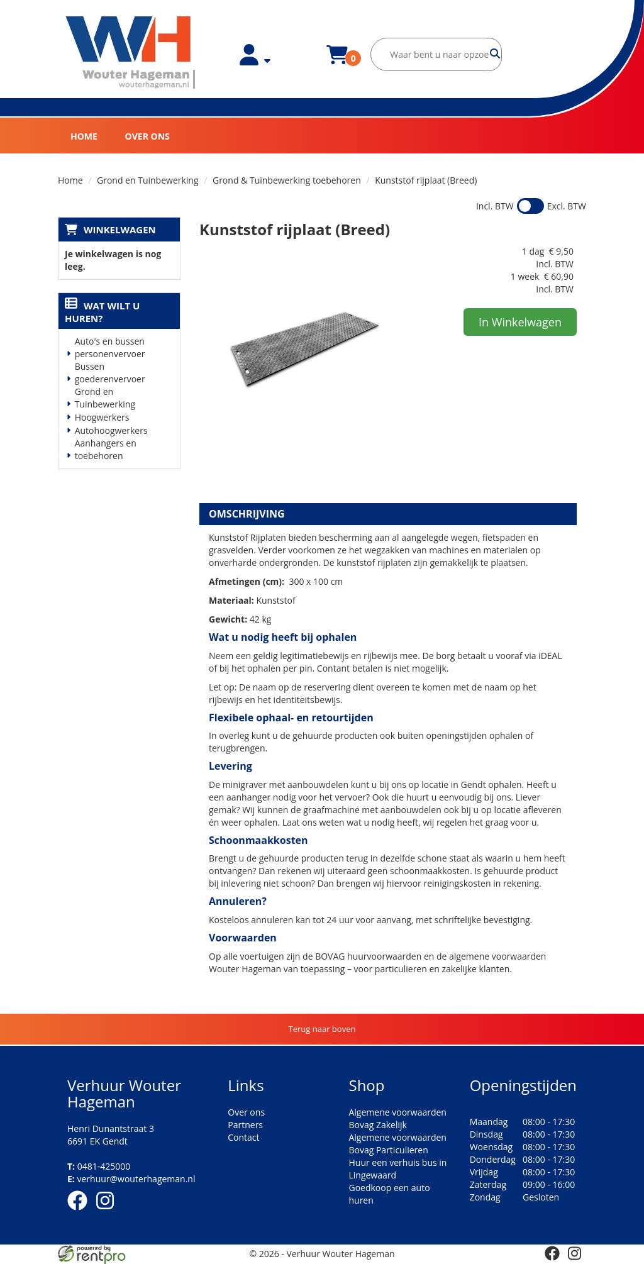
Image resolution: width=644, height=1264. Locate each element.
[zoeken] (495, 54)
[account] (255, 62)
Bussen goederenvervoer (110, 372)
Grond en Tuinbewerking (148, 180)
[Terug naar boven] (322, 1030)
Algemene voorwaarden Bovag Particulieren (397, 1143)
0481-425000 (98, 1166)
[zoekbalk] (436, 54)
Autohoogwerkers (111, 430)
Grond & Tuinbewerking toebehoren (287, 180)
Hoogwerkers (102, 417)
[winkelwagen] (337, 62)
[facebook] (81, 1212)
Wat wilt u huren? (102, 311)
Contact (243, 1137)
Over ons (147, 136)
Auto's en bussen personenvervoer (110, 347)
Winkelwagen (120, 229)
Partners (245, 1125)
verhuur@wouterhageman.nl (131, 1179)
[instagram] (109, 1212)
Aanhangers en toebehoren (105, 449)
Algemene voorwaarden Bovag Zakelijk (397, 1118)
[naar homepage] (131, 52)
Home (83, 136)
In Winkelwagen (520, 322)
